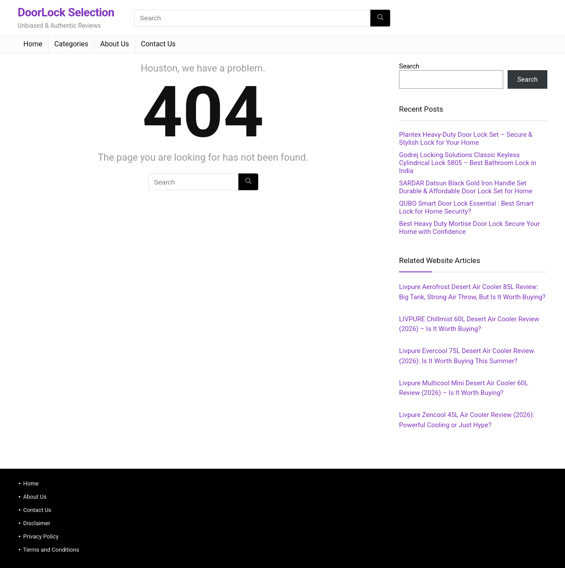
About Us (114, 44)
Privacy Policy (41, 536)
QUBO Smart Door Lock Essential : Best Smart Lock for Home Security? (466, 207)
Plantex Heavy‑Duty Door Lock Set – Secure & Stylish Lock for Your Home (465, 139)
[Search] (380, 18)
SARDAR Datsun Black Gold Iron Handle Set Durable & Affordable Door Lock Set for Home (465, 187)
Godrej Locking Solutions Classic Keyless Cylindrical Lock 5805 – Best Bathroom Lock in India (467, 163)
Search (409, 66)
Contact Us (158, 44)
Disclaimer (36, 523)
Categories (71, 44)
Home (32, 44)
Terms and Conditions (51, 549)
